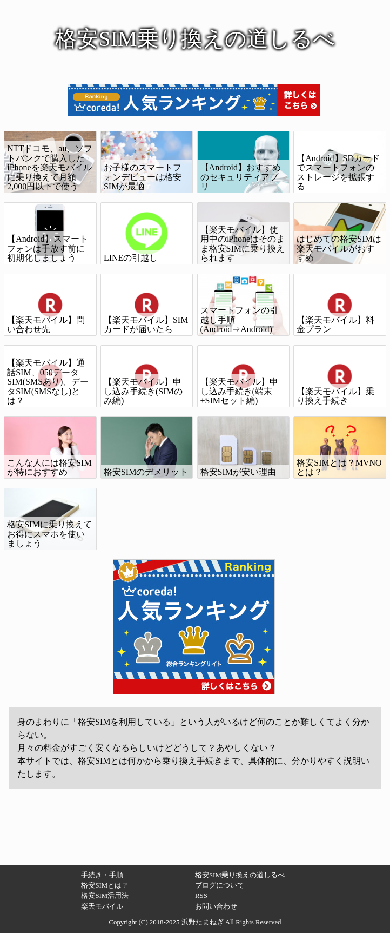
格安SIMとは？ (105, 885)
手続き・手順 (102, 875)
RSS (201, 895)
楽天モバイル (102, 906)
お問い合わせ (216, 906)
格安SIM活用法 (105, 895)
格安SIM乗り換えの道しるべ (240, 875)
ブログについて (219, 885)
